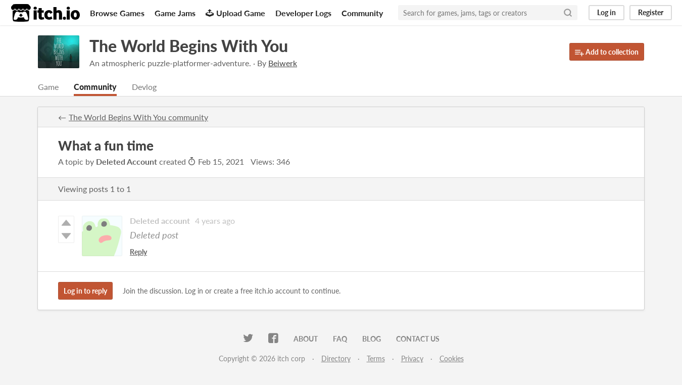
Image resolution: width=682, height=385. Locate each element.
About (306, 338)
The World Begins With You (188, 46)
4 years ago (215, 220)
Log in (606, 12)
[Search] (567, 12)
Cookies (452, 358)
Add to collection (607, 52)
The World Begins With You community (138, 117)
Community (362, 13)
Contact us (418, 338)
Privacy (412, 358)
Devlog (144, 86)
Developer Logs (303, 13)
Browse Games (117, 13)
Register (650, 12)
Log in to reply (85, 290)
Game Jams (175, 13)
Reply (138, 252)
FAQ (340, 338)
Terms (376, 358)
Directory (336, 358)
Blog (371, 338)
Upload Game (235, 13)
